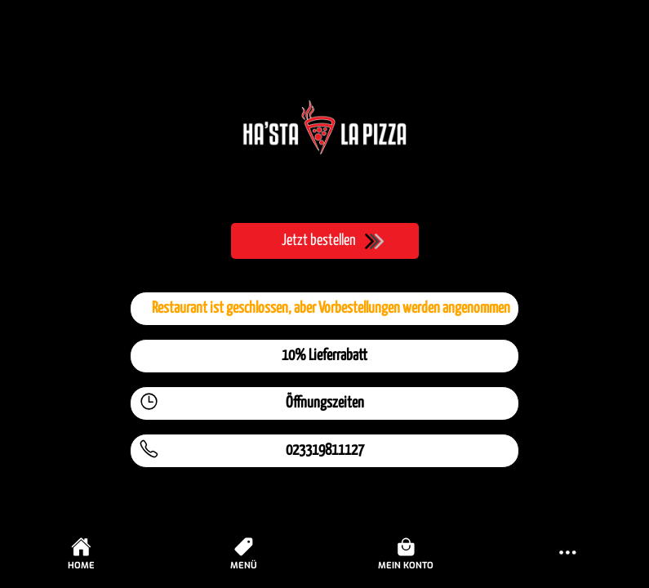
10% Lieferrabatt (324, 355)
